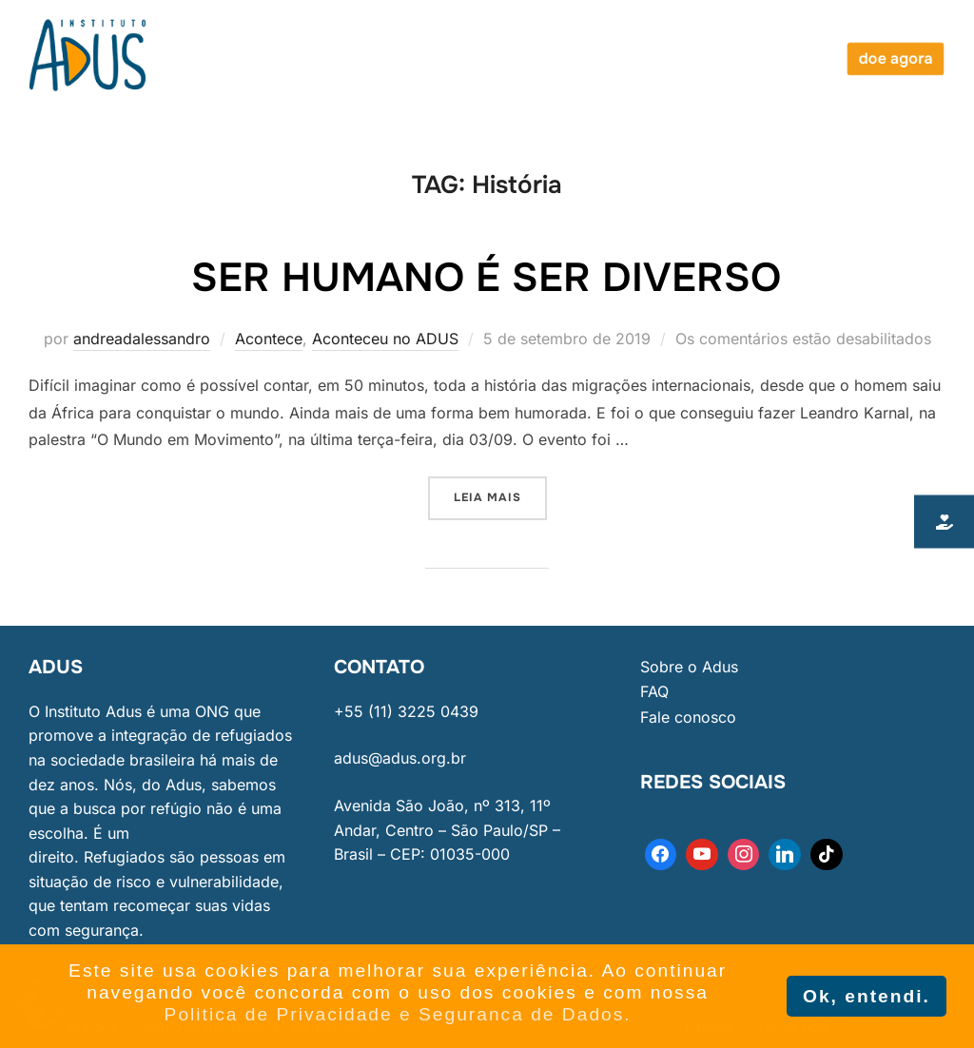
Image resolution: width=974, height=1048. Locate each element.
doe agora (895, 58)
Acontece (268, 338)
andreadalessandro (141, 338)
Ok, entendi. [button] (866, 996)
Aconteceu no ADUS (385, 338)
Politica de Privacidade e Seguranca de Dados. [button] (398, 1014)
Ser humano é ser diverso (486, 277)
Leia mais (500, 490)
